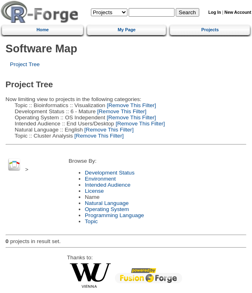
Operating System (107, 209)
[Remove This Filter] (130, 105)
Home (43, 29)
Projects (210, 29)
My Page (127, 29)
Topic (91, 221)
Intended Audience (108, 185)
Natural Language (107, 203)
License (94, 191)
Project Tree (25, 64)
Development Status (109, 173)
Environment (100, 179)
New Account (237, 12)
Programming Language (114, 215)
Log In (214, 12)
